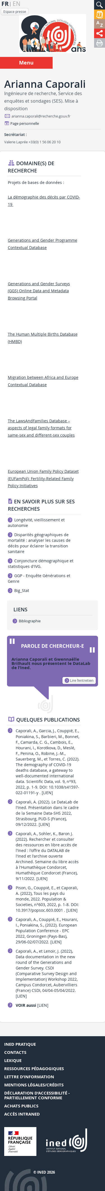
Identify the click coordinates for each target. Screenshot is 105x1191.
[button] (99, 5)
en (16, 4)
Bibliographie (27, 620)
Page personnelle (24, 123)
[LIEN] (47, 792)
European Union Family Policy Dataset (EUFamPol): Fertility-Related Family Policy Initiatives (43, 478)
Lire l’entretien (79, 680)
